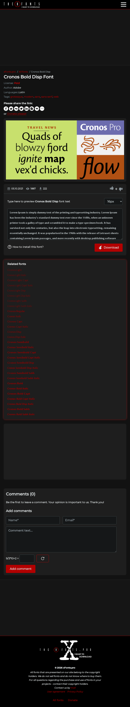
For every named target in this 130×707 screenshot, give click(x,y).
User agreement (56, 691)
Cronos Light (14, 270)
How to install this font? (25, 247)
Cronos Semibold (18, 342)
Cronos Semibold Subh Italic (23, 378)
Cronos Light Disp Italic (19, 295)
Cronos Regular (16, 311)
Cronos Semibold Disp (20, 362)
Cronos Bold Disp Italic (20, 404)
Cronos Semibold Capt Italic (23, 357)
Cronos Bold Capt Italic (21, 399)
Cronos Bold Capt (18, 393)
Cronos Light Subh (17, 301)
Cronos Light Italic (16, 275)
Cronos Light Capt (17, 280)
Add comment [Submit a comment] (21, 569)
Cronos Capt (14, 321)
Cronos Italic (14, 316)
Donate (72, 700)
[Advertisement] (65, 37)
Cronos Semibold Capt (21, 352)
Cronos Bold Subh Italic (21, 414)
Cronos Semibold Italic (20, 347)
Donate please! (16, 113)
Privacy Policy (75, 691)
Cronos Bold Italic (17, 388)
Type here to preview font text (38, 201)
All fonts (58, 700)
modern (29, 96)
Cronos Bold (15, 383)
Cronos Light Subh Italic (19, 306)
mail (73, 687)
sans (37, 96)
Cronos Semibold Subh (20, 373)
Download (108, 247)
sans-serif (46, 96)
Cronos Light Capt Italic (20, 285)
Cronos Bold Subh (18, 409)
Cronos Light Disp (16, 290)
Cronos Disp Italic (16, 337)
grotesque (16, 96)
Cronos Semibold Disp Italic (22, 368)
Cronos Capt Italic (17, 326)
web (56, 96)
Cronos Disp (14, 331)
